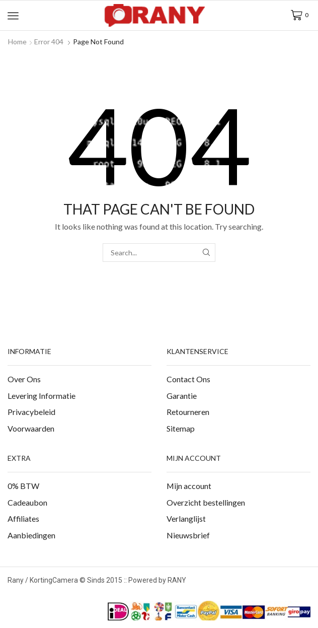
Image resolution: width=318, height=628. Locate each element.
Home (17, 41)
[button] (13, 15)
